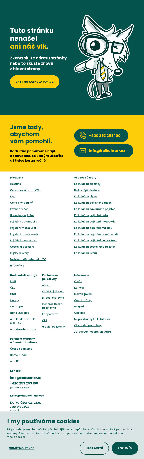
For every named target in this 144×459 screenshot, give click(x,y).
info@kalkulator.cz (25, 377)
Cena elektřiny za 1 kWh (25, 190)
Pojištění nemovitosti (23, 240)
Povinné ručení (19, 209)
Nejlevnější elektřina (87, 190)
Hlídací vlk (17, 265)
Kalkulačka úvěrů (85, 253)
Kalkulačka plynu (85, 196)
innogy (14, 300)
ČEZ (12, 287)
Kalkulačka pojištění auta (91, 215)
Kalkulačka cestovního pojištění (95, 247)
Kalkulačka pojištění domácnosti (96, 234)
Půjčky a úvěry (19, 253)
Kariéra (79, 287)
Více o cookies (16, 437)
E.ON (13, 281)
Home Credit (18, 355)
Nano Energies (19, 313)
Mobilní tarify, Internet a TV (28, 259)
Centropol (17, 306)
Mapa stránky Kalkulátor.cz (92, 319)
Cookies (79, 313)
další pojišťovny (55, 326)
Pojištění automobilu (23, 221)
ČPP (44, 320)
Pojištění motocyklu (23, 228)
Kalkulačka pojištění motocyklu (95, 221)
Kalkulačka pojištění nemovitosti (95, 240)
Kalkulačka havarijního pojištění (95, 209)
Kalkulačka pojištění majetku (93, 228)
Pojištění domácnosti (24, 234)
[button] (21, 448)
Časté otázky (83, 300)
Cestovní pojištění (22, 247)
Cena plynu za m (21, 203)
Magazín (80, 306)
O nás (78, 281)
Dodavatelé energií (23, 275)
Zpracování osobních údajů (92, 331)
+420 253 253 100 (24, 383)
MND (13, 294)
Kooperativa (50, 314)
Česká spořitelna (21, 349)
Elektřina (15, 184)
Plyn (12, 196)
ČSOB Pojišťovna (53, 291)
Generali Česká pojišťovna (52, 306)
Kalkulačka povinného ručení (93, 203)
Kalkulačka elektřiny (87, 184)
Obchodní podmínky (88, 325)
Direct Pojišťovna (53, 298)
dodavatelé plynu (24, 329)
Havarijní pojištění (22, 215)
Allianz (46, 285)
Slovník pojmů (83, 294)
